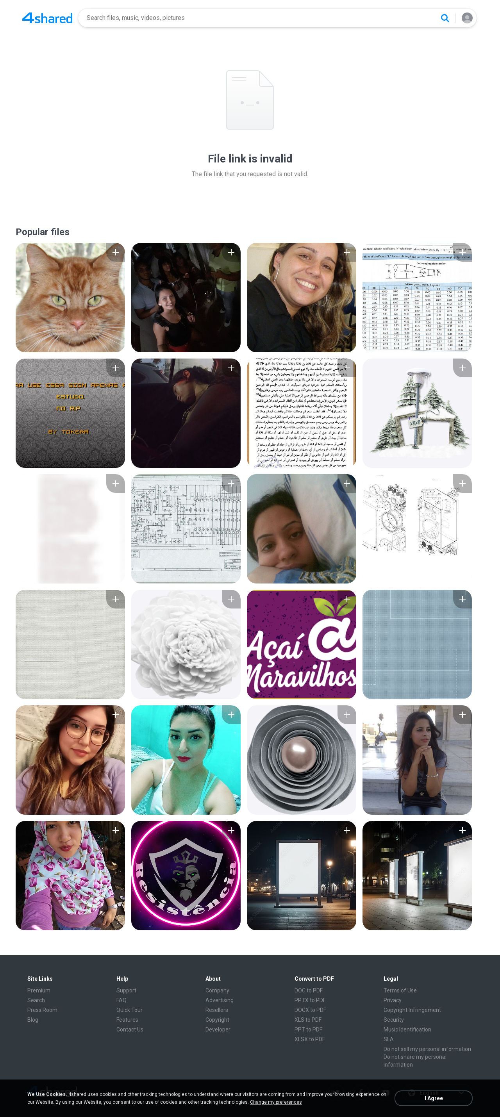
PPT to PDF (308, 1029)
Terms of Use (400, 990)
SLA (389, 1039)
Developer (217, 1029)
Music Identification (407, 1029)
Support (126, 990)
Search (36, 1000)
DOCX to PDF (310, 1010)
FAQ (121, 1000)
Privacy (393, 1000)
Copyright (217, 1020)
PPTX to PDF (310, 1000)
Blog (32, 1020)
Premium (38, 990)
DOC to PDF (309, 990)
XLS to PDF (308, 1020)
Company (217, 990)
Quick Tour (129, 1010)
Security (394, 1020)
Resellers (216, 1010)
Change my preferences (276, 1102)
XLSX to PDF (310, 1039)
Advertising (219, 1000)
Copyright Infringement (412, 1010)
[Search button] (445, 18)
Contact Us (129, 1029)
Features (127, 1020)
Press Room (42, 1010)
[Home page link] (47, 17)
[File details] (70, 297)
